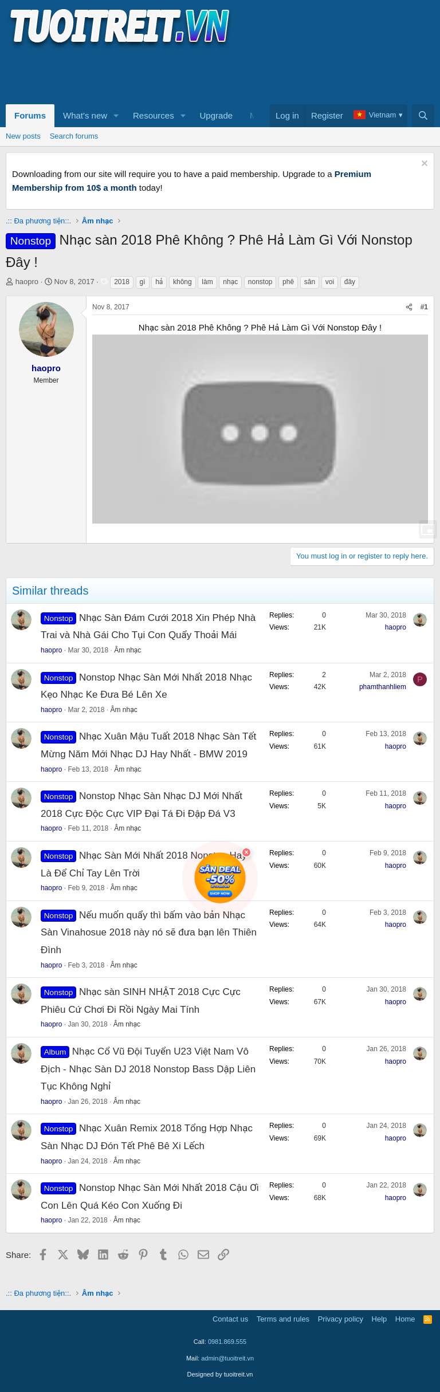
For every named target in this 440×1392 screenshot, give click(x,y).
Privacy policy (340, 1319)
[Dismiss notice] (423, 165)
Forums (30, 115)
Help (379, 1319)
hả (159, 282)
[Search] (423, 115)
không (182, 282)
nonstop (260, 282)
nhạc (230, 282)
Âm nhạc (127, 650)
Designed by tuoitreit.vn (220, 1374)
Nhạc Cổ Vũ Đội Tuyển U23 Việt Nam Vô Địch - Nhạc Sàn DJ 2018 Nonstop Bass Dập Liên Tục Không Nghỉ (148, 1069)
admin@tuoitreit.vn (227, 1358)
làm (207, 282)
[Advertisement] (214, 75)
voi (329, 282)
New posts (23, 136)
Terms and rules (283, 1319)
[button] (116, 115)
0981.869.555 (227, 1341)
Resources (153, 115)
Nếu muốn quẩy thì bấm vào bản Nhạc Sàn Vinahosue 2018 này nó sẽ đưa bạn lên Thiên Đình (149, 932)
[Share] (409, 307)
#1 (424, 307)
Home (405, 1319)
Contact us (230, 1319)
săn (309, 282)
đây (349, 282)
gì (143, 282)
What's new (85, 115)
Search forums (74, 136)
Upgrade (216, 115)
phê (288, 282)
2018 (121, 282)
